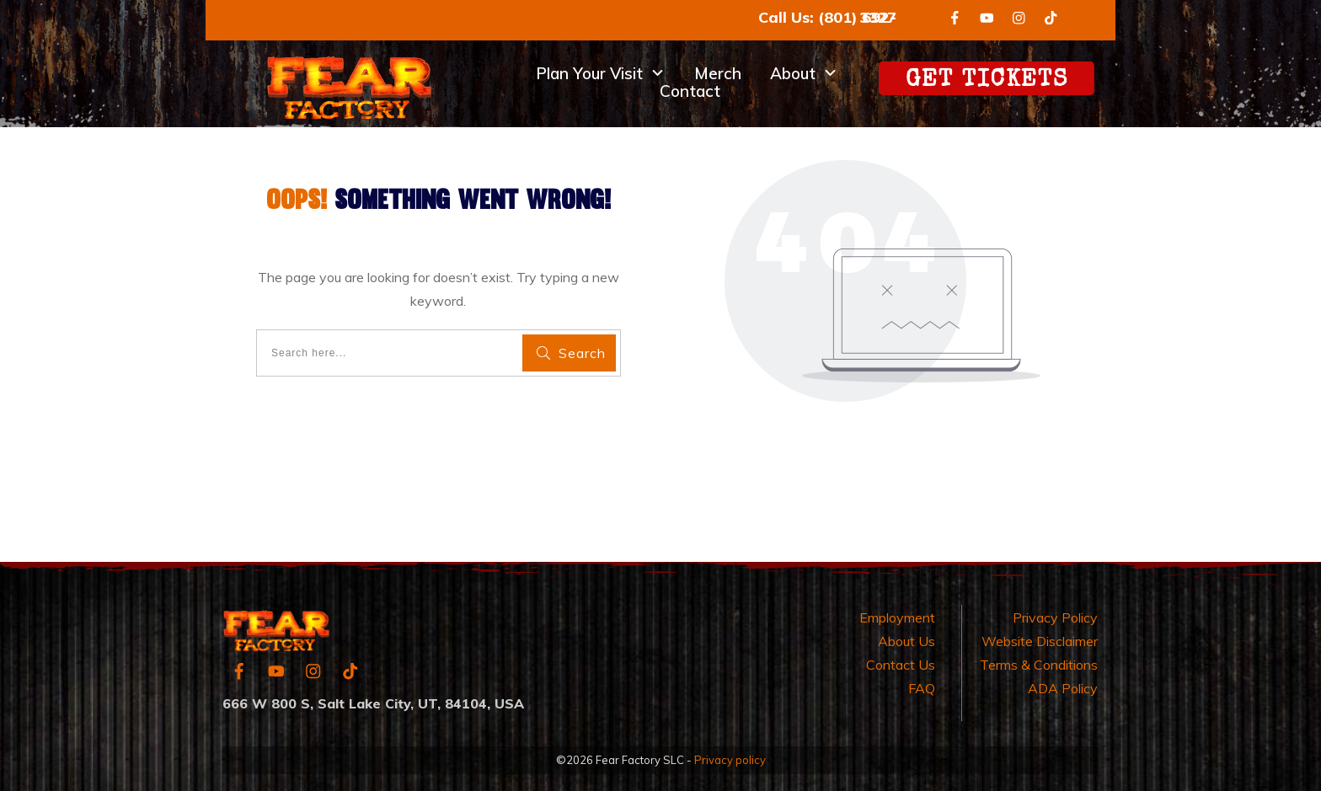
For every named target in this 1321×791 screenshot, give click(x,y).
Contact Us (900, 664)
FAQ (921, 688)
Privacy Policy (1055, 617)
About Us (906, 641)
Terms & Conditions (1039, 664)
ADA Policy (1063, 688)
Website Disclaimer (1039, 641)
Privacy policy (730, 760)
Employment (897, 617)
